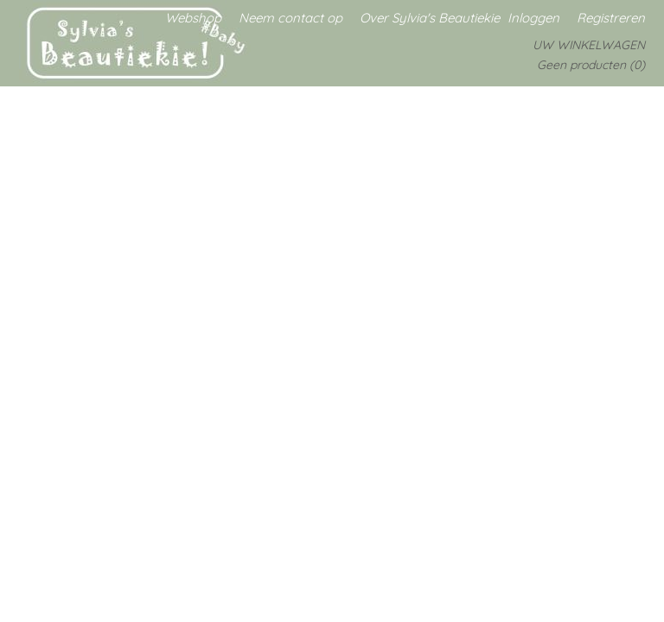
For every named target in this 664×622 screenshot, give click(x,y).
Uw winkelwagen (589, 45)
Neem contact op (290, 18)
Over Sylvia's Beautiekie (430, 18)
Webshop (193, 18)
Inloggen (533, 18)
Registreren (611, 18)
